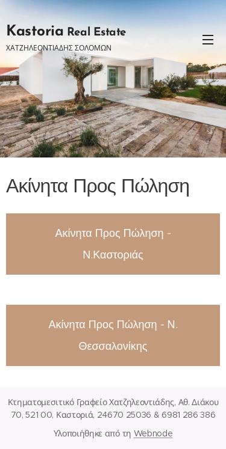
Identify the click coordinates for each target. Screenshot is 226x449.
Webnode (153, 433)
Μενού (207, 39)
